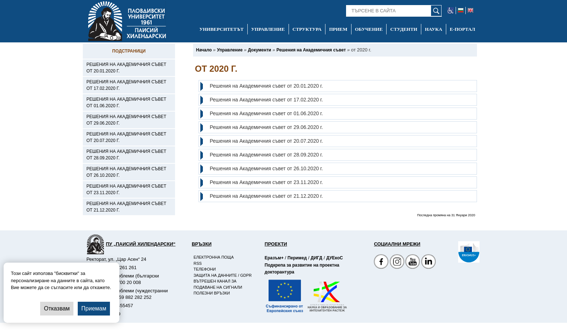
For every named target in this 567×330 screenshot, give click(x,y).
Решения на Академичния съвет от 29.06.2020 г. (266, 127)
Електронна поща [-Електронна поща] (213, 257)
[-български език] (461, 10)
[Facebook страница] (397, 262)
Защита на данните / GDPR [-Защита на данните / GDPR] (222, 275)
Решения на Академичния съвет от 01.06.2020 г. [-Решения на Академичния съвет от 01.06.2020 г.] (126, 102)
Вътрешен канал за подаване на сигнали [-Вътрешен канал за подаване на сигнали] (217, 284)
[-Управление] (230, 50)
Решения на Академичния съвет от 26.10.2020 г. (266, 168)
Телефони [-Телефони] (204, 269)
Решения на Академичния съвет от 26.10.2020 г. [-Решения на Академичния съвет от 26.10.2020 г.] (126, 172)
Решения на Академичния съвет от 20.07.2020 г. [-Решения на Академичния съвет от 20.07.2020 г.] (126, 137)
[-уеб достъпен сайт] (451, 10)
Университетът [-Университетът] (221, 29)
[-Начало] (204, 50)
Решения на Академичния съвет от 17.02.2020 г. (266, 100)
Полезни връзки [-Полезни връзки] (211, 293)
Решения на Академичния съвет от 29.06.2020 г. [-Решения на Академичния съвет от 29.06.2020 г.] (126, 120)
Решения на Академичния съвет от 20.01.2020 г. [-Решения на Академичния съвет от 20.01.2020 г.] (126, 68)
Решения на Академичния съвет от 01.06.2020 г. (266, 113)
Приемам (93, 308)
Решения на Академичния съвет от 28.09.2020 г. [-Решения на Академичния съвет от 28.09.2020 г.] (126, 154)
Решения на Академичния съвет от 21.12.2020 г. (266, 196)
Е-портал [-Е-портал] (462, 29)
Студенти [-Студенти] (403, 29)
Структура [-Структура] (307, 29)
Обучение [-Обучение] (369, 29)
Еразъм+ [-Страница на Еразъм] (274, 257)
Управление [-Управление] (268, 29)
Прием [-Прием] (338, 29)
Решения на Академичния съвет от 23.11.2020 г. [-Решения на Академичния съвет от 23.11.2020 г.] (126, 189)
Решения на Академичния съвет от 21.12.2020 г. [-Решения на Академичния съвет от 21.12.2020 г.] (126, 207)
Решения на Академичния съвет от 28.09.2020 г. (266, 155)
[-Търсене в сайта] (394, 11)
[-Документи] (259, 50)
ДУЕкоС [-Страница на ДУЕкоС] (334, 257)
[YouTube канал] (412, 262)
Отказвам (56, 308)
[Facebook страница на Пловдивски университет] (381, 262)
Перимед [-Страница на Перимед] (297, 257)
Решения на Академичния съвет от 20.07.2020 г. (266, 141)
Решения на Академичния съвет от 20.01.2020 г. (266, 86)
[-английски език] (470, 10)
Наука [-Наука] (433, 29)
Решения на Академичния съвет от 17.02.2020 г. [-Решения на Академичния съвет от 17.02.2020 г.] (126, 85)
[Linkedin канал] (428, 262)
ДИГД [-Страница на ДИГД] (316, 257)
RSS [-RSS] (197, 263)
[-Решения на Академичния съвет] (311, 50)
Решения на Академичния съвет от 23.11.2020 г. (266, 182)
